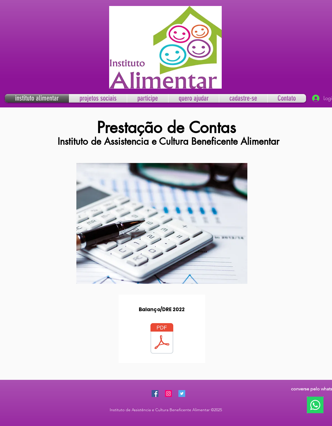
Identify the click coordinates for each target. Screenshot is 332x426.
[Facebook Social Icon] (155, 393)
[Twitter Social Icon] (181, 393)
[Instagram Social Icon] (168, 393)
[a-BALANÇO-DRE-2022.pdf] (162, 339)
